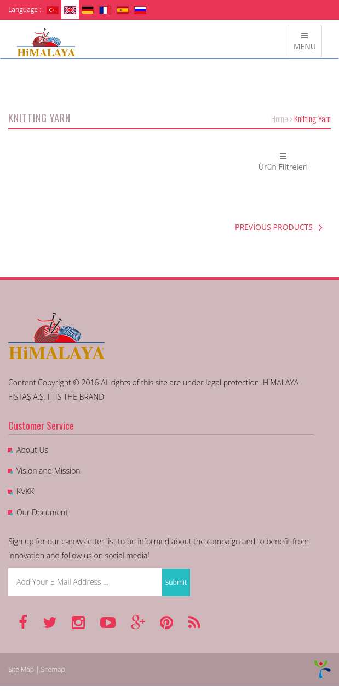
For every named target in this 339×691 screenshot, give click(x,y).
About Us (32, 450)
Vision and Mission (48, 470)
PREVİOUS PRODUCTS (279, 227)
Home (279, 118)
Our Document (42, 512)
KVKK (25, 491)
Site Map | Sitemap (36, 669)
